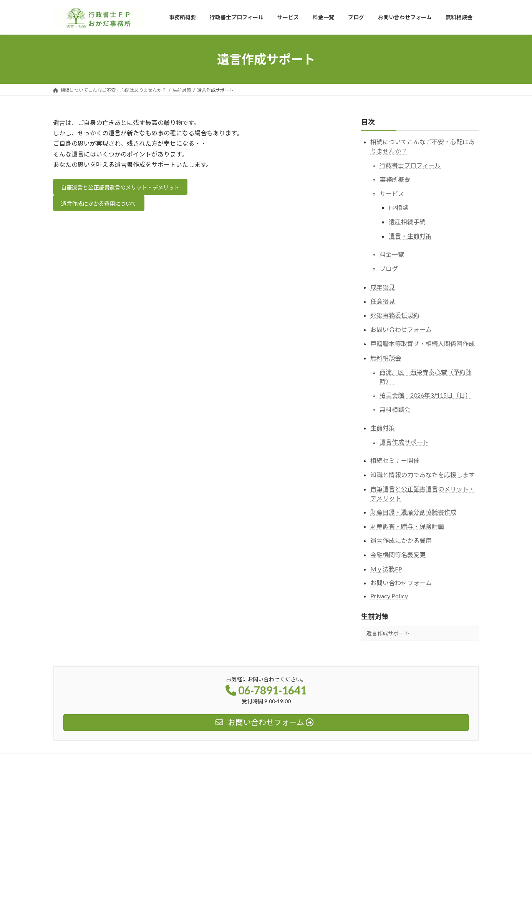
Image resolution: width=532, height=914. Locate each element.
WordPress (224, 901)
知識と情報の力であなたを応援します (422, 474)
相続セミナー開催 (394, 460)
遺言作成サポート (404, 442)
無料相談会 (385, 357)
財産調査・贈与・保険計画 (407, 526)
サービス (392, 193)
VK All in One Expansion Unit (315, 901)
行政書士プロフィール (410, 165)
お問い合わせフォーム (401, 329)
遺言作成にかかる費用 (401, 540)
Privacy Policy (389, 595)
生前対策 (382, 427)
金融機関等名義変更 (398, 554)
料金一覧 (392, 254)
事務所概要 (395, 179)
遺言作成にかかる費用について (105, 206)
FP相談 (398, 207)
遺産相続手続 (407, 221)
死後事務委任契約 (394, 315)
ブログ (389, 268)
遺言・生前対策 (410, 236)
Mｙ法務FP (386, 569)
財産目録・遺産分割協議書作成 (413, 512)
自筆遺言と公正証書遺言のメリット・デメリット (129, 188)
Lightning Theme (264, 901)
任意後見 (382, 301)
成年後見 (382, 287)
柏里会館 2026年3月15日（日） (425, 395)
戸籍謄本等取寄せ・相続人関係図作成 (422, 343)
